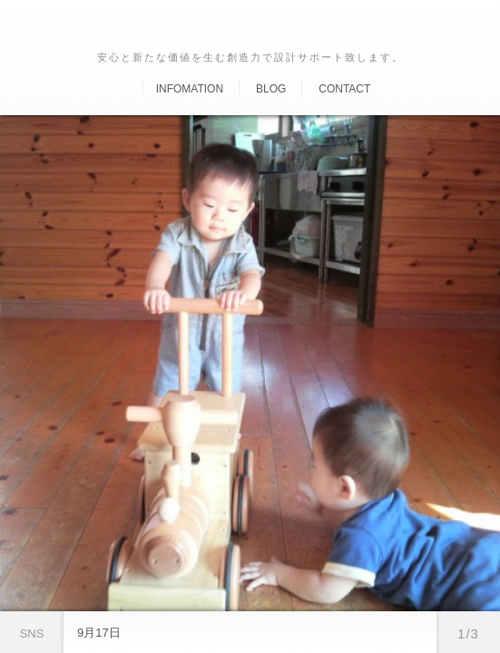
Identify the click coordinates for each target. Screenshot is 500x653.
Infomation (189, 89)
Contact (344, 89)
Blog (271, 89)
